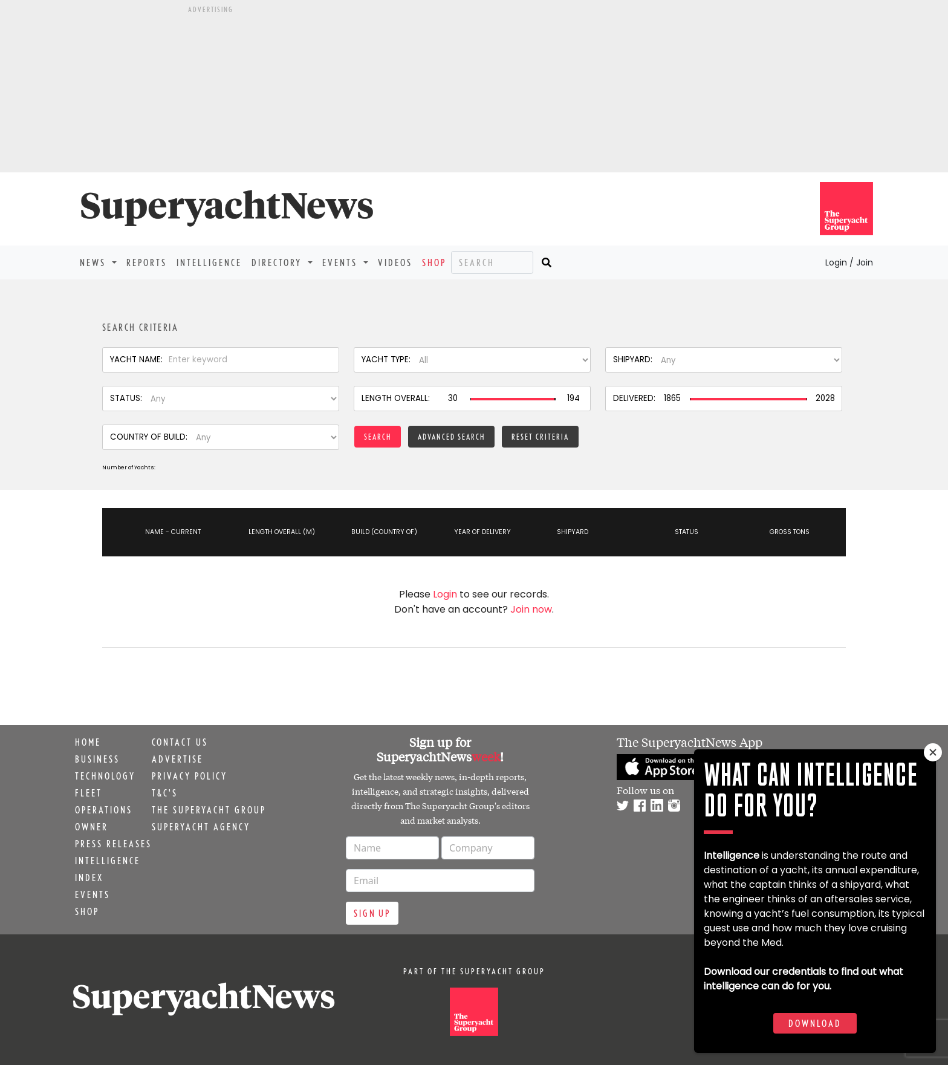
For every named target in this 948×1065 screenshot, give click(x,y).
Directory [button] (278, 262)
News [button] (94, 262)
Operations (103, 809)
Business (97, 759)
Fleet (88, 792)
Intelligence (209, 262)
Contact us (180, 742)
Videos (395, 262)
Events (92, 894)
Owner (91, 826)
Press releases (113, 843)
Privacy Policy (189, 775)
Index (89, 877)
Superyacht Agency (201, 826)
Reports (146, 262)
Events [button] (341, 262)
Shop (434, 262)
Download (815, 1023)
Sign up (372, 913)
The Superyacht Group (209, 809)
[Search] (492, 262)
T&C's (165, 792)
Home (88, 742)
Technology (105, 775)
